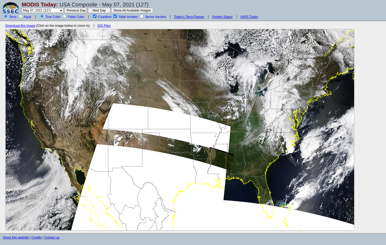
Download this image (20, 26)
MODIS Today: (40, 5)
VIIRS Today (249, 17)
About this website (16, 237)
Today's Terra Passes (189, 17)
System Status (222, 17)
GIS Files (103, 26)
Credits (36, 237)
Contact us (52, 237)
